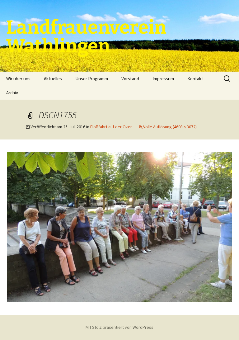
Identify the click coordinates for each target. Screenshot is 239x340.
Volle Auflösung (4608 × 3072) (170, 127)
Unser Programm (91, 79)
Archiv (12, 93)
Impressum (163, 79)
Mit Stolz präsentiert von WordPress (119, 327)
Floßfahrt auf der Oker (111, 127)
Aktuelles (53, 79)
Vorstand (130, 79)
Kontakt (195, 79)
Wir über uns (18, 79)
